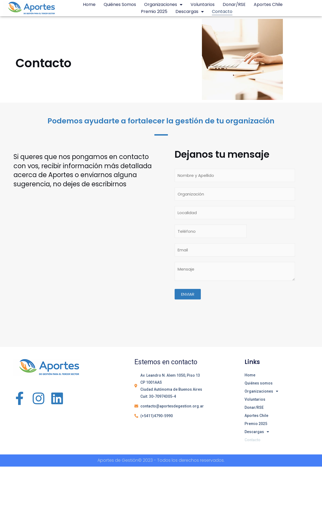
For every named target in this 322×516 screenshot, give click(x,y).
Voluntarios (203, 4)
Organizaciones (163, 4)
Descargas (189, 11)
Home (89, 4)
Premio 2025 (154, 11)
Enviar (187, 294)
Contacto (222, 11)
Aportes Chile (268, 4)
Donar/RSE (234, 4)
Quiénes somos (120, 4)
